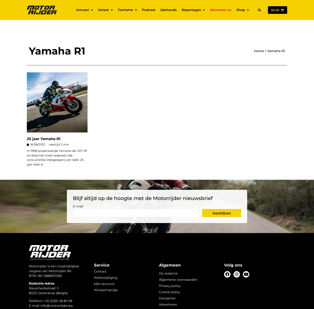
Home (259, 37)
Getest (105, 10)
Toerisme (127, 10)
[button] (259, 10)
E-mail (78, 192)
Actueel (84, 10)
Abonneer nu (220, 10)
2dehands (168, 10)
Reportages (193, 10)
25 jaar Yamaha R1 (43, 125)
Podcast (148, 10)
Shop (243, 10)
